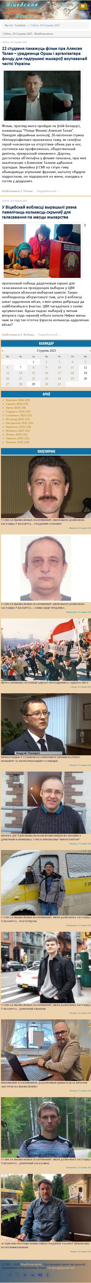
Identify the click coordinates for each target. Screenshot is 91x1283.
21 (20, 378)
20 (7, 378)
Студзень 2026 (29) (18, 411)
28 (20, 384)
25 (72, 378)
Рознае (28, 191)
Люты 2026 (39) (16, 407)
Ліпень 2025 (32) (17, 434)
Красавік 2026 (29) (18, 400)
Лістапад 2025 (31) (18, 419)
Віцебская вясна (31, 1264)
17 (59, 373)
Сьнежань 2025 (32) (19, 415)
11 (72, 367)
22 (33, 378)
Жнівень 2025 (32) (18, 430)
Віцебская (22, 4)
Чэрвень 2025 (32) (17, 438)
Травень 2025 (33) (17, 442)
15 (33, 373)
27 (7, 384)
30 (46, 384)
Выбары (28, 334)
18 (72, 373)
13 (7, 373)
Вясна (25, 16)
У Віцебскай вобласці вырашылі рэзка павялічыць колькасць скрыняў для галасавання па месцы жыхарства (39, 212)
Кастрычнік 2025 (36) (19, 423)
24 (59, 378)
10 (59, 367)
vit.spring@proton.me (60, 1267)
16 (46, 373)
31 (59, 384)
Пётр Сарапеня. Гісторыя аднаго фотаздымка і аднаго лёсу (45, 682)
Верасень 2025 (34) (18, 427)
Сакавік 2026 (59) (17, 404)
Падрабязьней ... (48, 191)
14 (20, 373)
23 (46, 378)
